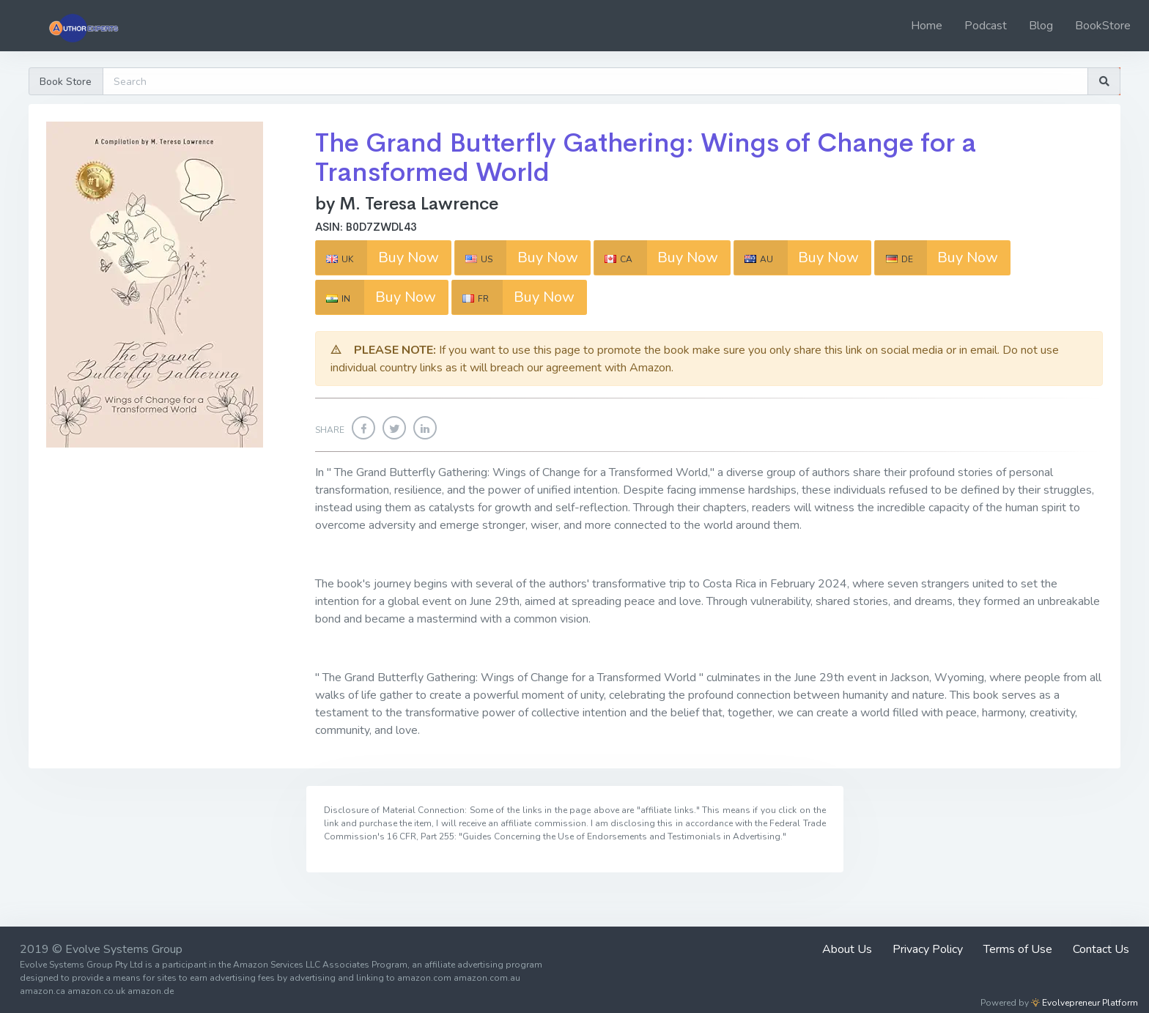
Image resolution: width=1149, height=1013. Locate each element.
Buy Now (377, 257)
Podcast (985, 26)
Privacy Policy (928, 949)
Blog (1041, 26)
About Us (847, 949)
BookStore (1103, 26)
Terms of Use (1017, 949)
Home (926, 26)
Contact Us (1101, 949)
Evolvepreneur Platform (1084, 1003)
